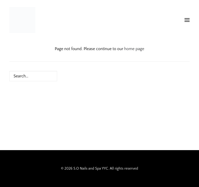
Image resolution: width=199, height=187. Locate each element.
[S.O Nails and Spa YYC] (22, 20)
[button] (187, 20)
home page (134, 48)
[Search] (99, 76)
